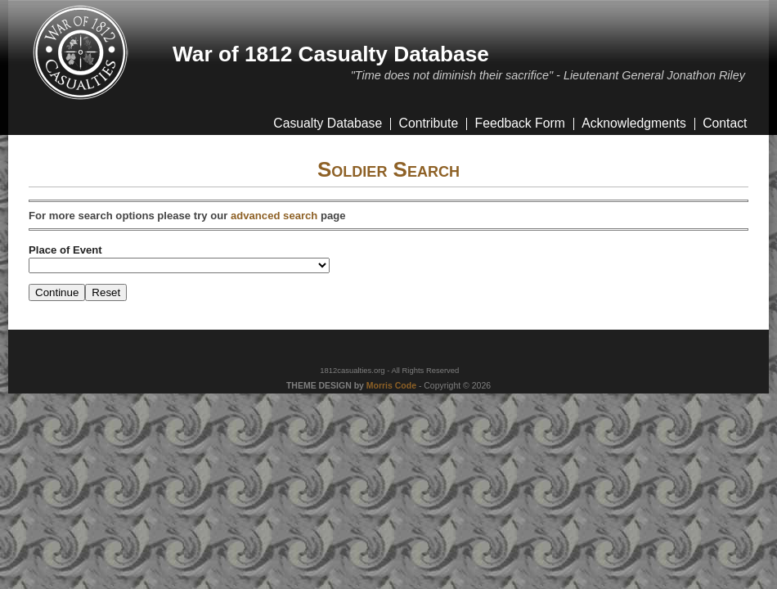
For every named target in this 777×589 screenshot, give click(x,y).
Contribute (429, 123)
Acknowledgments (634, 123)
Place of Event (65, 250)
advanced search (274, 215)
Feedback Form (520, 123)
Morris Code (391, 385)
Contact (725, 123)
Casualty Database (327, 123)
